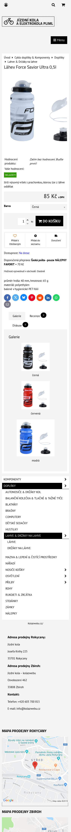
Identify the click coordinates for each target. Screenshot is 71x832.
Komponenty (36, 479)
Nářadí (10, 563)
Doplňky (36, 486)
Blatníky (11, 504)
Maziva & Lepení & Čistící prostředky (31, 557)
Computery (13, 517)
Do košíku (49, 221)
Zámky (9, 607)
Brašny (10, 510)
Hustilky (11, 529)
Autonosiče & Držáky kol (23, 492)
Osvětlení (37, 576)
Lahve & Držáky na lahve (37, 536)
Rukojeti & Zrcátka (18, 595)
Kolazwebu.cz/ (35, 623)
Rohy (8, 588)
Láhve (11, 542)
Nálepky (11, 613)
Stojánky (11, 601)
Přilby (37, 582)
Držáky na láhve (19, 548)
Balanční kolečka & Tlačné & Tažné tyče (34, 498)
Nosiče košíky (37, 570)
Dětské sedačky (16, 523)
